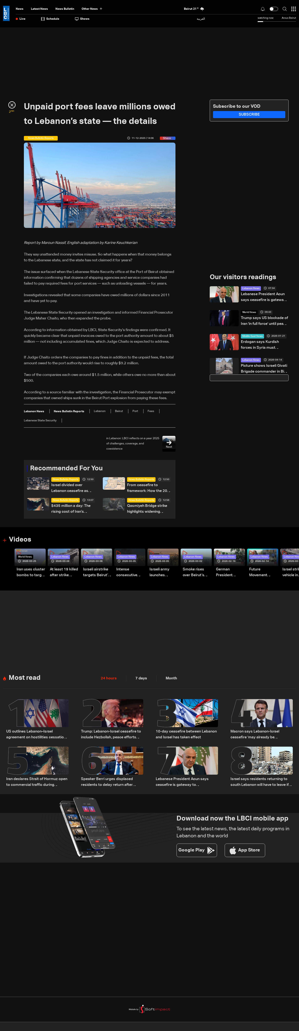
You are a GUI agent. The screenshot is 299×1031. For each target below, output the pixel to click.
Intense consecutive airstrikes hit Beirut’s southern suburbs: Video (129, 573)
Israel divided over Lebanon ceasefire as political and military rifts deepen (72, 488)
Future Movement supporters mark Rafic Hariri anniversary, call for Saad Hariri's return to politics (263, 573)
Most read (24, 678)
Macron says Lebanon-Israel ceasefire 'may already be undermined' (254, 735)
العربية (201, 18)
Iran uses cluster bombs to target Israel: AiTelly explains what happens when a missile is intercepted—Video (31, 573)
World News (249, 312)
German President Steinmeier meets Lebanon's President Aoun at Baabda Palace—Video (229, 573)
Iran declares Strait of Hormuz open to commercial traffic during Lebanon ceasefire (36, 782)
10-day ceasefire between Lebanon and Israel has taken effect (186, 734)
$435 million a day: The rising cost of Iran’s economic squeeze (71, 509)
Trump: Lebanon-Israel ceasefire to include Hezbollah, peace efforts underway (111, 735)
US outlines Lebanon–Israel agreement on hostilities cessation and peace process (36, 735)
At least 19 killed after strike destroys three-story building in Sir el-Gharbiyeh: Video (64, 573)
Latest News (39, 8)
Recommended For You (66, 468)
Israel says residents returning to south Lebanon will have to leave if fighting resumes (259, 782)
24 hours (109, 678)
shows (82, 19)
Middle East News (252, 336)
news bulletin (64, 8)
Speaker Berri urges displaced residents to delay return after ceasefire (107, 782)
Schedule (50, 19)
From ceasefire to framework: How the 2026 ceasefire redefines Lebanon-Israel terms (149, 488)
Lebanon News (251, 288)
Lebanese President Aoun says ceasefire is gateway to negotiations (263, 297)
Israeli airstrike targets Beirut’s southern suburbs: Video (96, 573)
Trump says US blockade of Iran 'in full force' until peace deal (264, 321)
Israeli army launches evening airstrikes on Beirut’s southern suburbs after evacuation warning (161, 573)
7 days (141, 678)
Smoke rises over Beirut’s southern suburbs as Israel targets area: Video (194, 573)
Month (171, 678)
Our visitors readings (243, 277)
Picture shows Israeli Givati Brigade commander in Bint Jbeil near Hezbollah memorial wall (264, 369)
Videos (20, 540)
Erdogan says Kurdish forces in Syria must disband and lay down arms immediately (264, 345)
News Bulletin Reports (65, 479)
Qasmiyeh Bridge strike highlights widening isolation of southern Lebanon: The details (147, 509)
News (19, 8)
